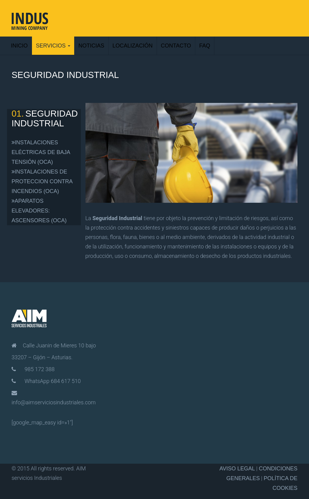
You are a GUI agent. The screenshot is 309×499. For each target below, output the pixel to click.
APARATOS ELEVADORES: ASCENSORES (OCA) (39, 210)
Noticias (91, 46)
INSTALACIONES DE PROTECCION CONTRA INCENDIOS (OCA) (42, 181)
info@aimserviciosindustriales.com (54, 402)
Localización (133, 46)
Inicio (19, 46)
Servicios (53, 46)
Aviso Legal (237, 469)
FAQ (204, 46)
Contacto (176, 46)
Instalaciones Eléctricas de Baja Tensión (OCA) (41, 152)
